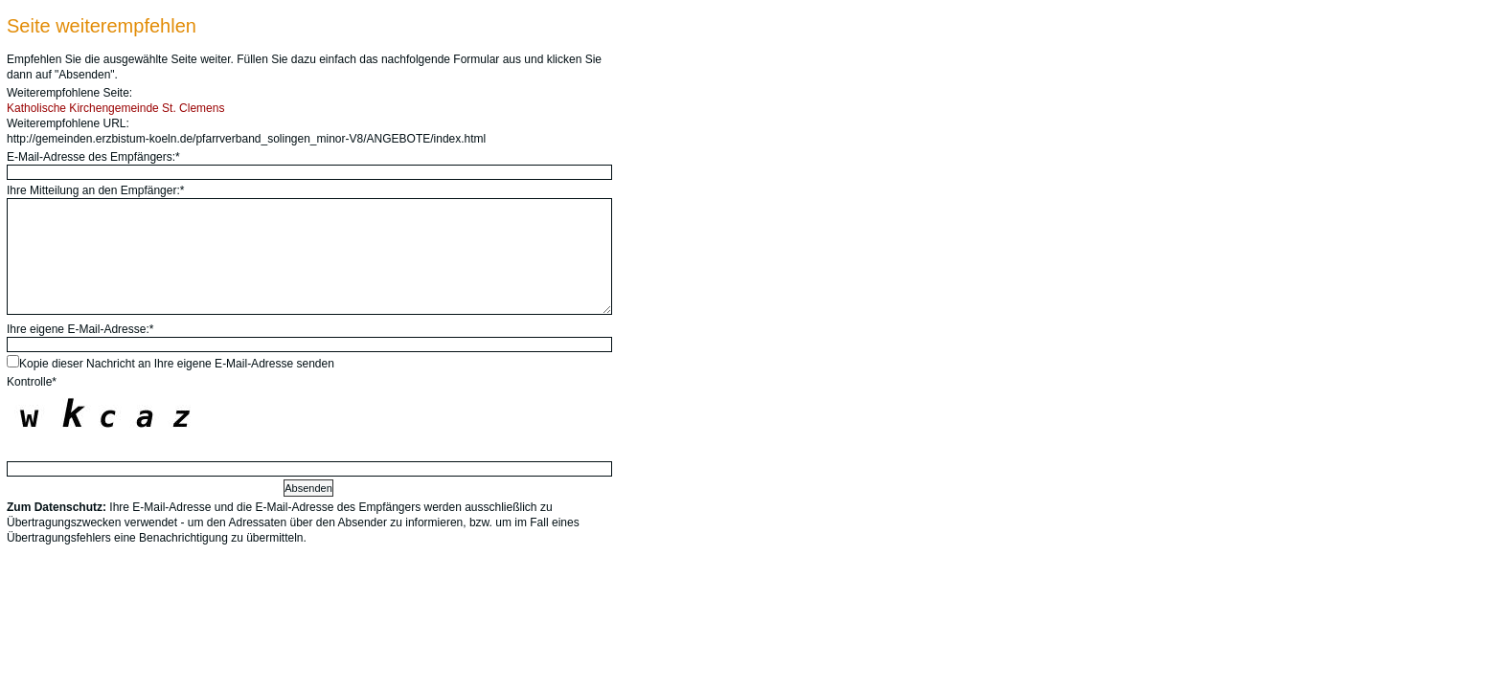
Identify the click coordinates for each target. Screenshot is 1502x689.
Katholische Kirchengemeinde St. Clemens (115, 108)
